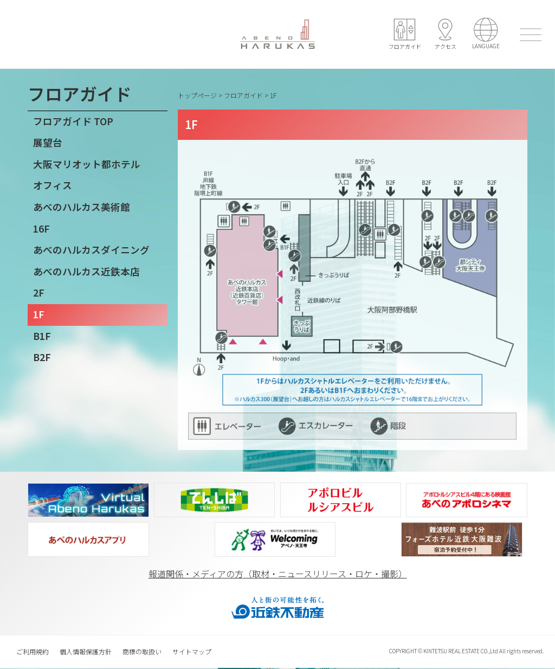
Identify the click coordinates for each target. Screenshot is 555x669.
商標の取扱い (142, 652)
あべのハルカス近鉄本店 (86, 271)
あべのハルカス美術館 (81, 207)
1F (38, 314)
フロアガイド (243, 95)
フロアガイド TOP (73, 121)
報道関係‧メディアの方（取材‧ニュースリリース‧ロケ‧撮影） (278, 574)
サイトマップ (191, 652)
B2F (42, 357)
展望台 (47, 142)
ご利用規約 (32, 652)
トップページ (197, 95)
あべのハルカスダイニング (91, 249)
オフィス (52, 185)
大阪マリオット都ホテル (86, 164)
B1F (42, 336)
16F (41, 228)
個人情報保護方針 (86, 652)
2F (38, 292)
